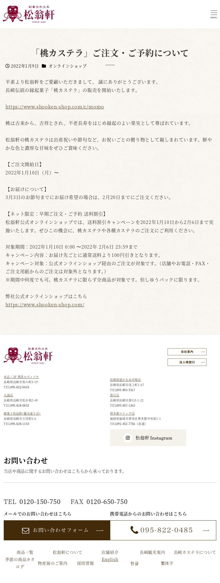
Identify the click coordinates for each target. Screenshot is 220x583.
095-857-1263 (125, 405)
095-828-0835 (19, 405)
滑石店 (114, 395)
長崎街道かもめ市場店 (125, 379)
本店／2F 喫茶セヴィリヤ (21, 377)
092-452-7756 (125, 424)
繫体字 (167, 563)
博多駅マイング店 (122, 413)
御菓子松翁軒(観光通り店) (22, 413)
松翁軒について (67, 552)
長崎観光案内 (152, 552)
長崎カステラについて (195, 552)
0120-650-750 (107, 501)
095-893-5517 (125, 390)
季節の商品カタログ (20, 562)
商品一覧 (25, 552)
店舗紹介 (109, 552)
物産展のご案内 (53, 563)
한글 (134, 563)
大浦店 (8, 395)
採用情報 (85, 563)
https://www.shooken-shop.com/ (44, 304)
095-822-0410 (19, 387)
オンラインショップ (68, 66)
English (110, 559)
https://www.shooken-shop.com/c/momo (54, 106)
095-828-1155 (19, 424)
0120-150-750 (40, 501)
